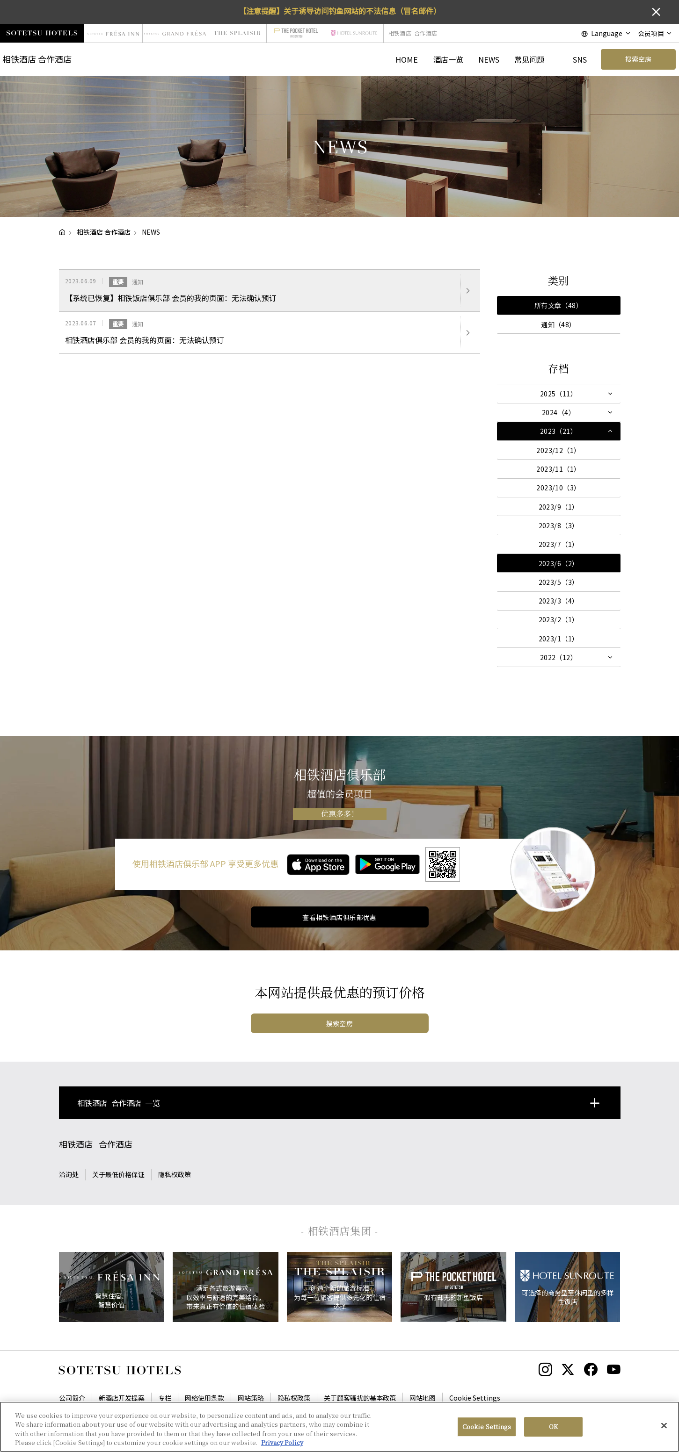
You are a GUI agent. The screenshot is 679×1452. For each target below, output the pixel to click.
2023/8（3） (559, 525)
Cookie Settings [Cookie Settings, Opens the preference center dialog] (486, 1429)
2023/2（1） (559, 619)
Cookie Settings (474, 1397)
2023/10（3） (558, 487)
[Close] (664, 1428)
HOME (406, 59)
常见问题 (529, 59)
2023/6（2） (559, 563)
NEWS (488, 59)
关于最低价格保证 (118, 1174)
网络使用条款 (204, 1397)
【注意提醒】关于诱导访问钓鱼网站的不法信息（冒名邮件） (340, 10)
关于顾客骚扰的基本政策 (360, 1397)
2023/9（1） (559, 506)
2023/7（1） (559, 544)
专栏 (164, 1397)
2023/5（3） (559, 582)
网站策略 (251, 1397)
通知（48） (558, 324)
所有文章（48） (558, 305)
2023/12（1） (558, 450)
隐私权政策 (174, 1174)
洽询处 (69, 1174)
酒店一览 (448, 59)
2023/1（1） (559, 638)
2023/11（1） (558, 469)
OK (553, 1429)
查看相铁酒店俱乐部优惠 (339, 917)
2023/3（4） (559, 600)
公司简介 (72, 1397)
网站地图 (422, 1397)
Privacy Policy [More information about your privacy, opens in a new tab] (282, 1445)
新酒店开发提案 (122, 1397)
